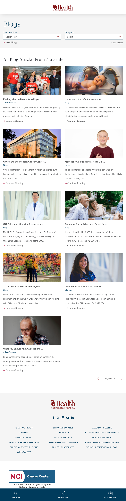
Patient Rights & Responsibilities (102, 443)
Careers (24, 433)
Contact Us (63, 433)
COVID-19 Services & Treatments (102, 433)
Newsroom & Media (102, 438)
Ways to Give (24, 453)
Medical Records (63, 438)
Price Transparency (63, 448)
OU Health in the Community (63, 443)
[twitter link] (58, 418)
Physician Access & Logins (24, 448)
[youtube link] (67, 418)
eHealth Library (24, 438)
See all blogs (12, 43)
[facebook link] (53, 418)
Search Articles (10, 33)
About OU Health (24, 428)
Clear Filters (116, 43)
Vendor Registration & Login (102, 448)
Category (69, 33)
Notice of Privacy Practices (24, 443)
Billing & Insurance (63, 428)
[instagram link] (63, 418)
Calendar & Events (102, 428)
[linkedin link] (72, 418)
